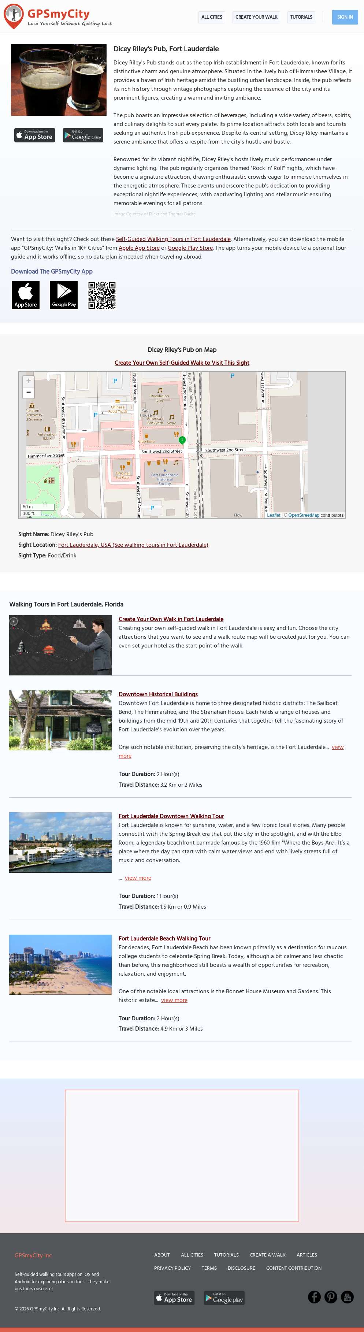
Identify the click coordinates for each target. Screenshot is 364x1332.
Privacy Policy (172, 1268)
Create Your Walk (256, 17)
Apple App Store (139, 248)
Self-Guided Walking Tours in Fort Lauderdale (173, 239)
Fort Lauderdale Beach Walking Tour (164, 939)
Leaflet (274, 515)
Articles (307, 1255)
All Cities (211, 17)
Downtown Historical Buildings (158, 695)
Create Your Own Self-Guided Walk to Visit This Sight (182, 363)
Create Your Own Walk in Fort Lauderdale (171, 619)
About (162, 1255)
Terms (209, 1268)
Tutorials (301, 17)
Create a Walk (268, 1255)
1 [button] (182, 439)
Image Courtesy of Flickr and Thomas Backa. (155, 214)
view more (138, 878)
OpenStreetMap (304, 515)
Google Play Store (190, 248)
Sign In (345, 17)
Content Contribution (294, 1268)
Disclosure (241, 1268)
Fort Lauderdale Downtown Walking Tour (171, 816)
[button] (28, 381)
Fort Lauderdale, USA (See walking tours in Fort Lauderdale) (133, 545)
